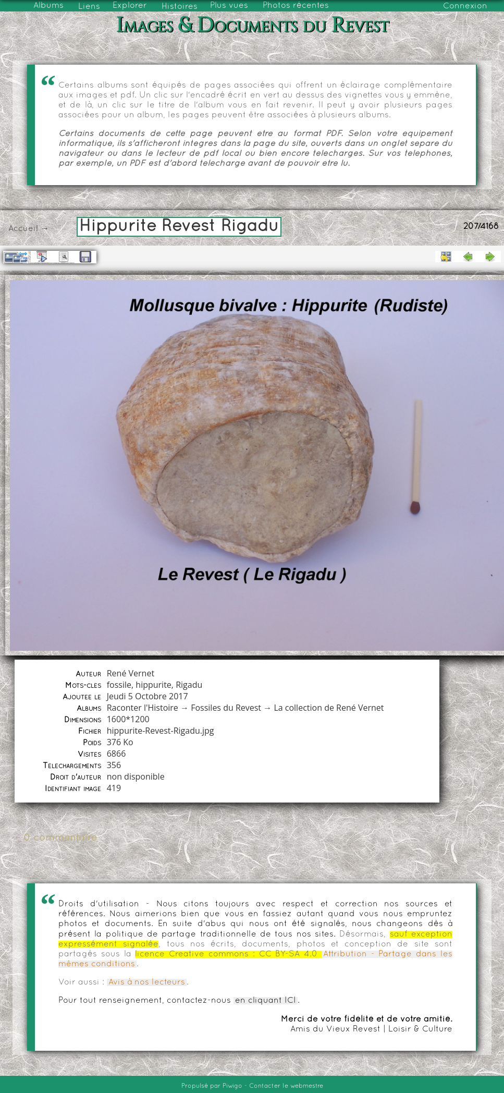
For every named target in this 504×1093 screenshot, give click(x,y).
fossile (119, 684)
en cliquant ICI (265, 1000)
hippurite (153, 684)
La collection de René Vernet (329, 707)
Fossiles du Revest (226, 707)
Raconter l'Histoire (142, 707)
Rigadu (189, 684)
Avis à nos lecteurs (146, 982)
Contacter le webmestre (286, 1086)
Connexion (465, 6)
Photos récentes (296, 5)
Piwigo (232, 1086)
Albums (48, 5)
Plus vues (229, 5)
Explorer (130, 5)
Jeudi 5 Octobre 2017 (147, 696)
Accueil (23, 229)
